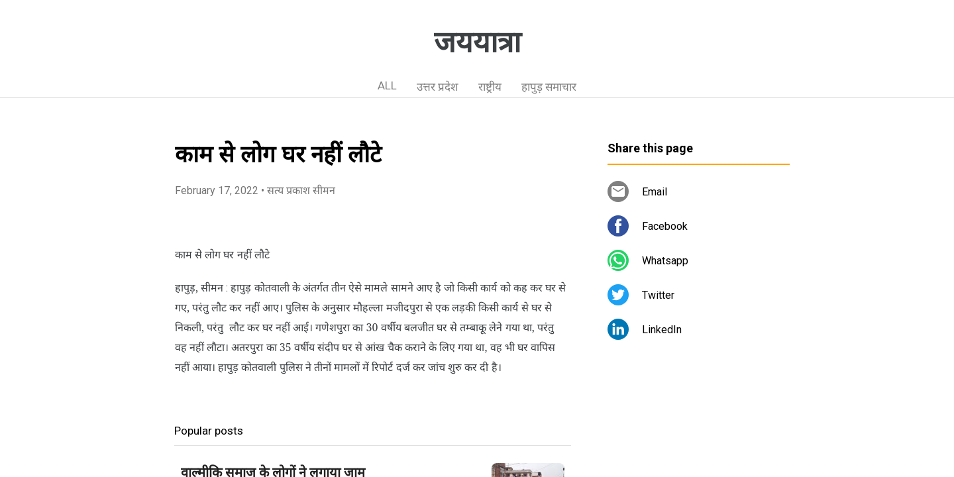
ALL (387, 85)
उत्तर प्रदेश (437, 86)
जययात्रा (477, 42)
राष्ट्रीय (490, 86)
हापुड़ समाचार (548, 86)
